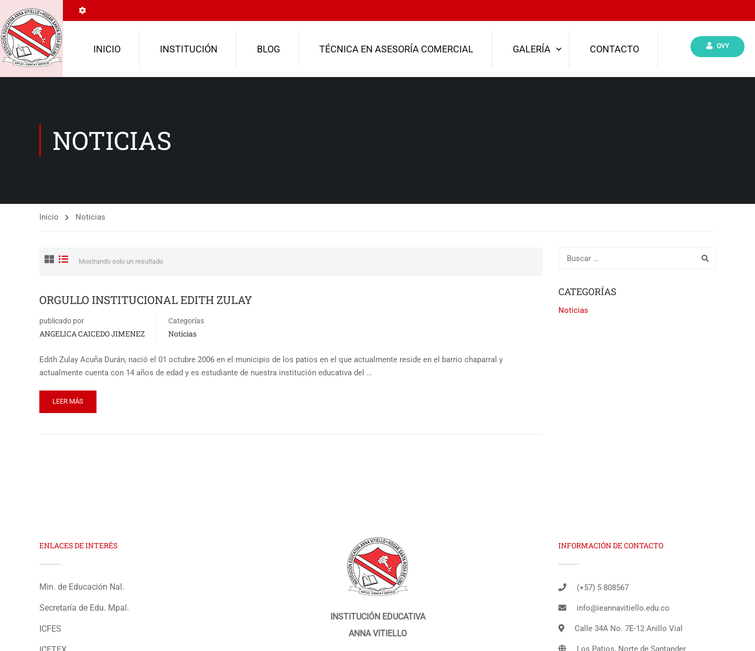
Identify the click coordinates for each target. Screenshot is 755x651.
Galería (532, 49)
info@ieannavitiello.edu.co (623, 608)
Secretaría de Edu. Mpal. (84, 608)
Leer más (67, 401)
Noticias (182, 334)
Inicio (107, 49)
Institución (189, 49)
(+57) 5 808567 (603, 587)
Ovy (717, 46)
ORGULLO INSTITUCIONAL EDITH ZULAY (145, 299)
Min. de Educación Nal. (81, 587)
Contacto (614, 49)
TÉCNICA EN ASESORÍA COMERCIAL (396, 49)
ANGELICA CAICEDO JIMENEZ (92, 334)
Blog (268, 49)
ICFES (50, 629)
